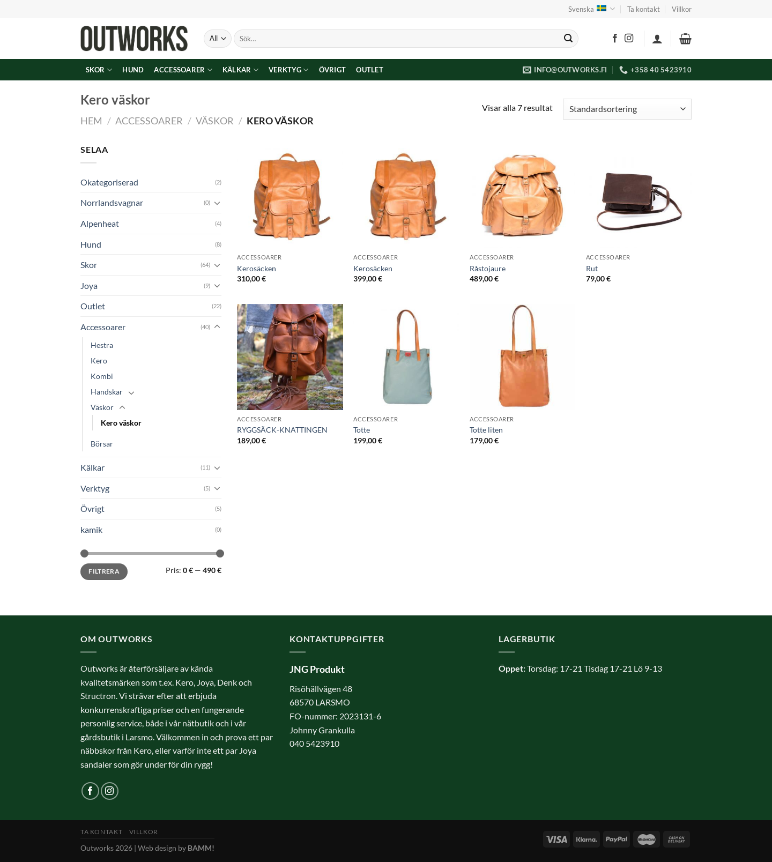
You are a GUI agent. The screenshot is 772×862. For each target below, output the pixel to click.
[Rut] (639, 195)
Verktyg (288, 70)
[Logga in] (657, 38)
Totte (361, 429)
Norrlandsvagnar (111, 202)
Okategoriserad (109, 182)
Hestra (102, 345)
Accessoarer (183, 70)
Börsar (102, 443)
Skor (99, 70)
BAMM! (201, 847)
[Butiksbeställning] (627, 109)
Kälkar (240, 70)
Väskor (215, 121)
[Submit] (568, 38)
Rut (592, 268)
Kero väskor (121, 422)
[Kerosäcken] (290, 195)
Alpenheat (99, 223)
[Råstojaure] (522, 195)
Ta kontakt (643, 9)
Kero (99, 360)
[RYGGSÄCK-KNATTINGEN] (290, 357)
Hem (91, 121)
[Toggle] (217, 202)
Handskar (107, 391)
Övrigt (332, 69)
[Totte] (406, 357)
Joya (89, 285)
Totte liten (486, 429)
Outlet (369, 69)
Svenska (591, 9)
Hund (133, 69)
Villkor (682, 9)
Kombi (102, 376)
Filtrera (104, 571)
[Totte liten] (522, 357)
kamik (91, 529)
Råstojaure (488, 268)
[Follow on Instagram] (629, 38)
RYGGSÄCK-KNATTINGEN (282, 429)
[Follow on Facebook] (615, 38)
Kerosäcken (256, 268)
